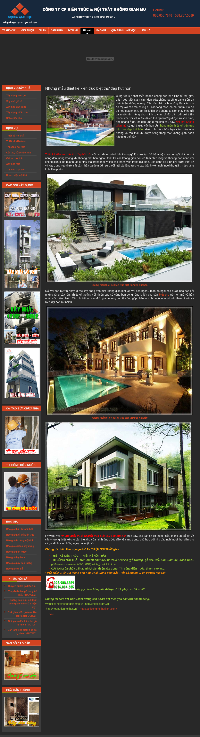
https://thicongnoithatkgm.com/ (98, 608)
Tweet (51, 614)
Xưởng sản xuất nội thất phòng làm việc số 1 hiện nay (23, 604)
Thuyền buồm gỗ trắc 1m (22, 586)
